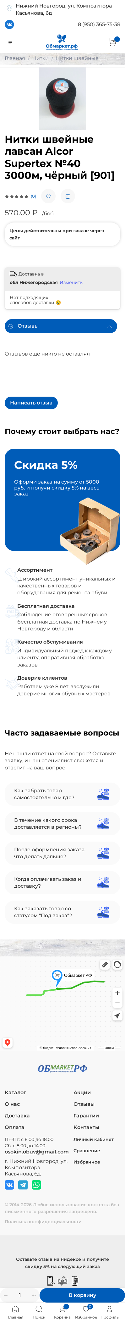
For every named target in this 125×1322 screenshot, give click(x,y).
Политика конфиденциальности (43, 1221)
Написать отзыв (31, 403)
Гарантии (86, 1116)
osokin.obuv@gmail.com (37, 1152)
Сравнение (86, 1150)
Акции (82, 1092)
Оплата (14, 1127)
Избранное (86, 1162)
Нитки (40, 58)
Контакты (86, 1127)
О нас (12, 1104)
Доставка (17, 1116)
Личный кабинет (93, 1139)
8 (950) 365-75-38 (99, 24)
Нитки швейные (77, 58)
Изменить (71, 282)
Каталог (15, 1092)
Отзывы (84, 1104)
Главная (15, 58)
